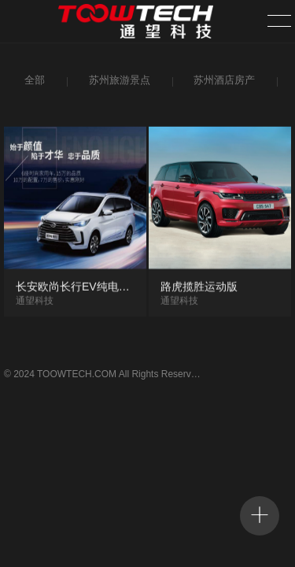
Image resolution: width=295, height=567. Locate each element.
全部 (33, 81)
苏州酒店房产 (222, 81)
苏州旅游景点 (117, 81)
